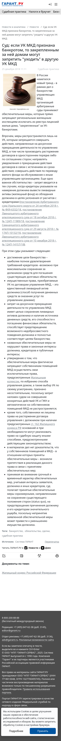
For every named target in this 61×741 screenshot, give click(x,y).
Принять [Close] (42, 731)
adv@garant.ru (10, 639)
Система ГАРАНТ (24, 541)
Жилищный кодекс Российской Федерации (29, 573)
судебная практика (12, 535)
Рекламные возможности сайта (36, 639)
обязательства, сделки (37, 531)
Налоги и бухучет (40, 11)
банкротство (16, 531)
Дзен (46, 548)
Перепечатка (52, 541)
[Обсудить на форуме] (39, 556)
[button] (50, 4)
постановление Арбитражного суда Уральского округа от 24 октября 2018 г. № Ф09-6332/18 (30, 205)
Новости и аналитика (13, 26)
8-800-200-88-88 (10, 617)
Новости (34, 26)
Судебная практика (14, 11)
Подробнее (16, 731)
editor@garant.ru (11, 630)
